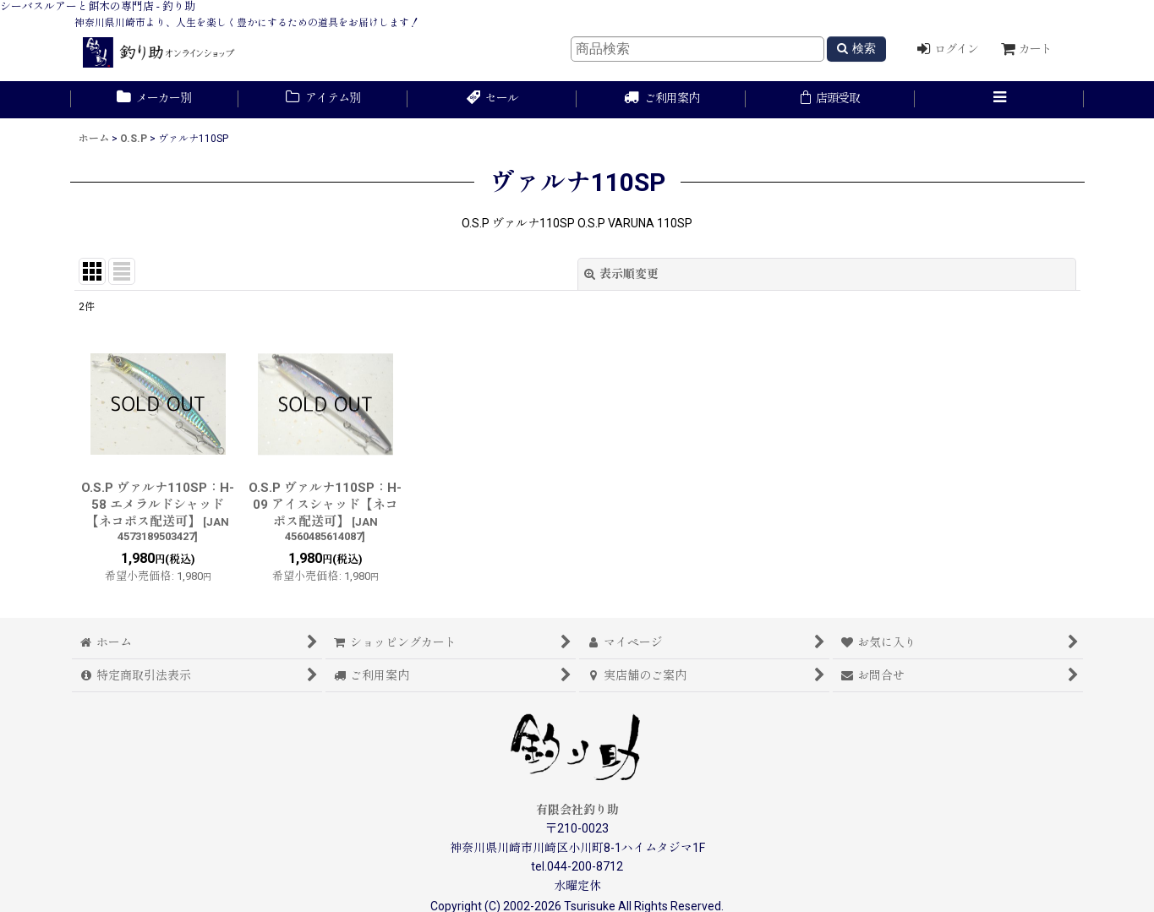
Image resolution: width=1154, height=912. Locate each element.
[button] (999, 99)
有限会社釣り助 (577, 809)
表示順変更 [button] (621, 274)
